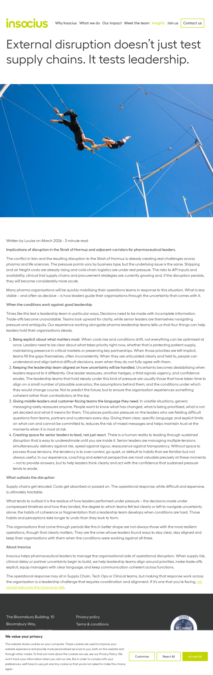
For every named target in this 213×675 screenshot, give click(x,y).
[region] (106, 652)
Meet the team (137, 23)
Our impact (112, 23)
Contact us (192, 23)
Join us (172, 23)
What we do (89, 23)
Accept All (195, 656)
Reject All (169, 656)
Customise (142, 656)
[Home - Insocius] (27, 23)
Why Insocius (66, 23)
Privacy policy (88, 617)
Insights (158, 23)
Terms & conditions (92, 624)
